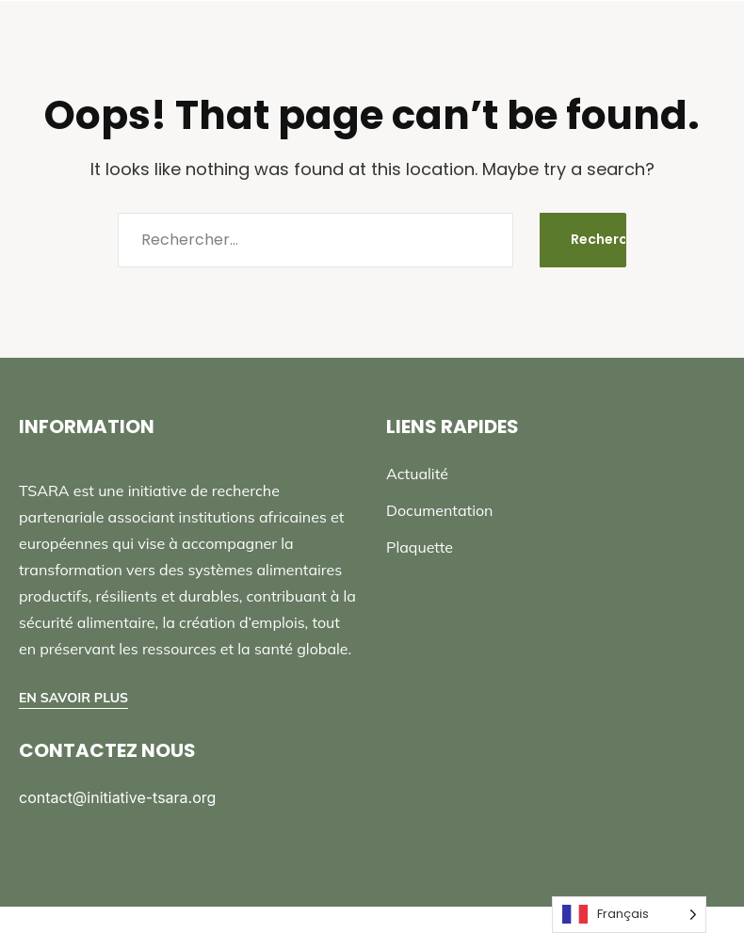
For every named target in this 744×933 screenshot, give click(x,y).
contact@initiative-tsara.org (117, 797)
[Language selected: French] (629, 914)
